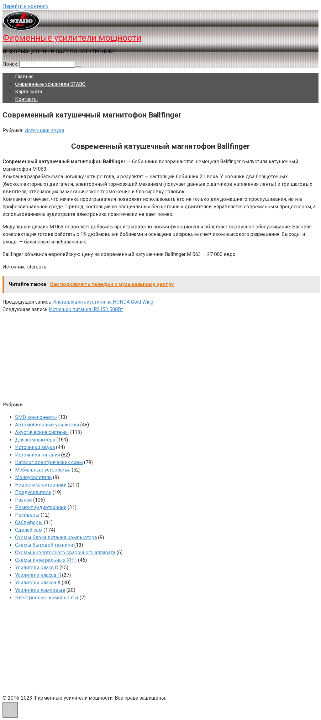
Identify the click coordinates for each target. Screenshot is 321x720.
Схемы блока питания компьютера (56, 537)
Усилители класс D (36, 568)
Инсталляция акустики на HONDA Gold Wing (102, 302)
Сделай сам (28, 530)
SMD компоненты (36, 417)
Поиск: (11, 64)
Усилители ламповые (40, 590)
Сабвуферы (29, 522)
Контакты (26, 99)
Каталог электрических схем (49, 462)
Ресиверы (27, 515)
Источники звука (44, 130)
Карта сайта (28, 92)
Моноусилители (33, 477)
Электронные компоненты (46, 598)
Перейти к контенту (26, 6)
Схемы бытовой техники (44, 545)
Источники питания (37, 455)
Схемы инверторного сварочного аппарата (65, 553)
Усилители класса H (38, 575)
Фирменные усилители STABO (50, 84)
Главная (24, 77)
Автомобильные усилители (47, 425)
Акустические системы (42, 432)
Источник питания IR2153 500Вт (86, 309)
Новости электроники (40, 485)
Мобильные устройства (43, 470)
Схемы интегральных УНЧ (46, 560)
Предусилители (33, 492)
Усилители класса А (38, 583)
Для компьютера (35, 440)
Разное (23, 500)
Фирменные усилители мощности (72, 38)
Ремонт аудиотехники (40, 507)
